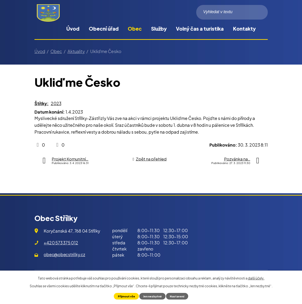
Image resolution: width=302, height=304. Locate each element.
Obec (135, 28)
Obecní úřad (104, 28)
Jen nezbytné (152, 296)
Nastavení (179, 296)
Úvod (72, 28)
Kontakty (244, 28)
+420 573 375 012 (61, 242)
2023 (56, 103)
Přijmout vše (124, 296)
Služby (159, 28)
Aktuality (76, 51)
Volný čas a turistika (200, 28)
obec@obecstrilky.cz (64, 254)
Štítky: (41, 103)
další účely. (256, 278)
